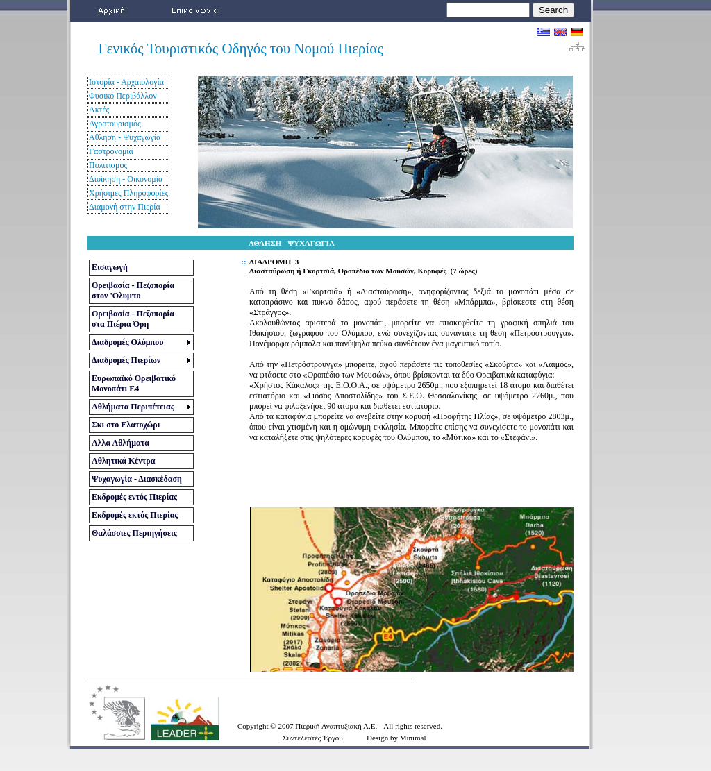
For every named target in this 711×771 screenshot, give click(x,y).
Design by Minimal (396, 738)
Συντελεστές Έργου (313, 738)
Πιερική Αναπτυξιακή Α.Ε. (337, 726)
